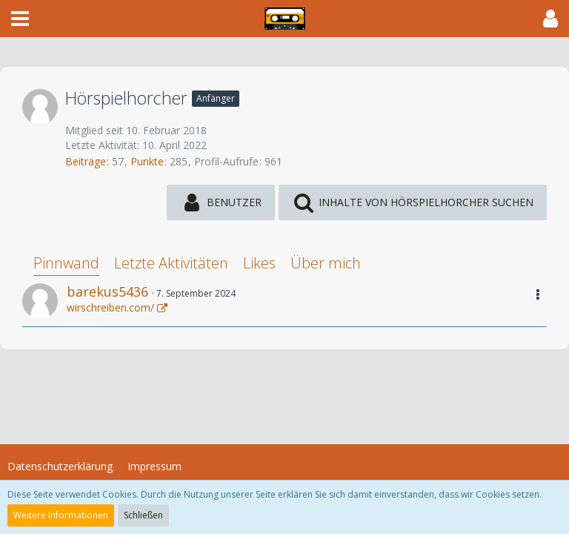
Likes (259, 263)
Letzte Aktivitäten (171, 263)
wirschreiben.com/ (110, 307)
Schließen (143, 515)
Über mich (325, 263)
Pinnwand (66, 263)
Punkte (147, 161)
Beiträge (85, 161)
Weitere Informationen (60, 515)
